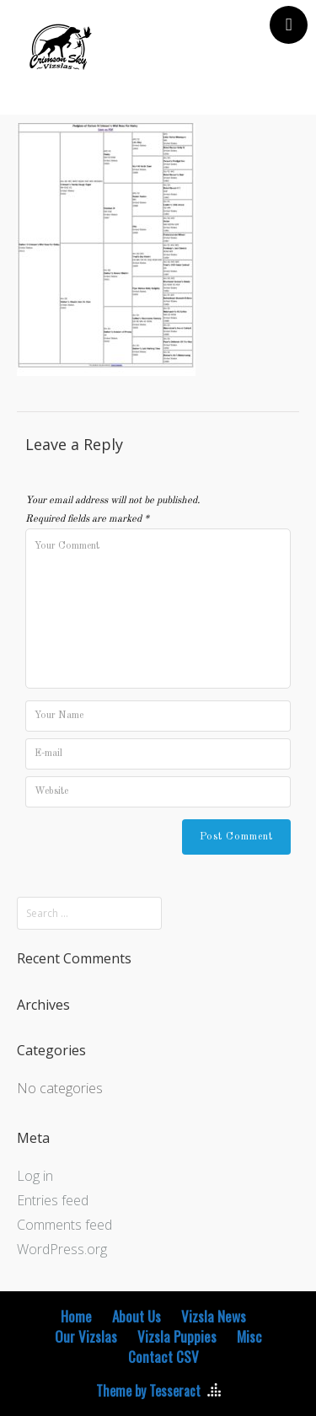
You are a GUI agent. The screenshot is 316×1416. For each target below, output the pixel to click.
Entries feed (52, 1200)
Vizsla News (213, 1316)
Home (76, 1316)
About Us (136, 1316)
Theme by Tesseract (148, 1391)
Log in (35, 1176)
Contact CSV (163, 1357)
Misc (249, 1337)
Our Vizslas (86, 1337)
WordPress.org (62, 1249)
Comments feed (64, 1224)
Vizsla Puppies (177, 1337)
